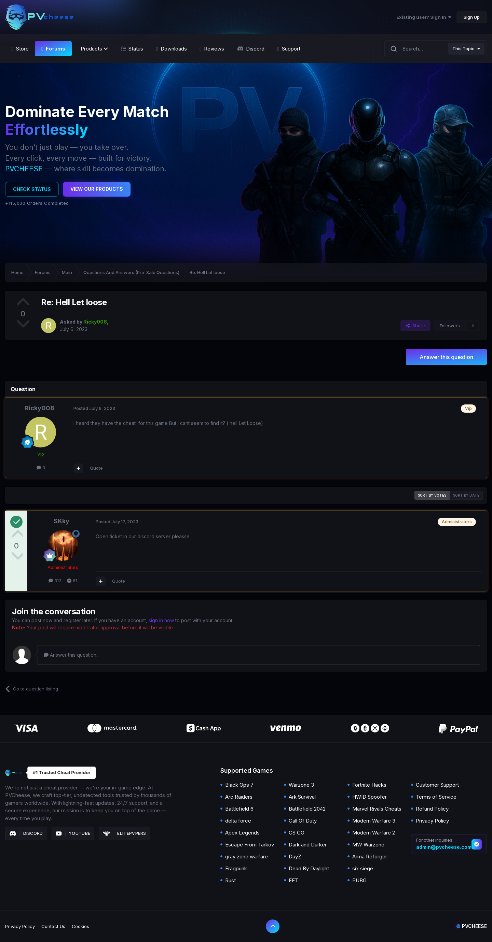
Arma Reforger (369, 856)
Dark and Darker (308, 844)
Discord (26, 833)
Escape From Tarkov (249, 844)
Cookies (80, 926)
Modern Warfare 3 (373, 820)
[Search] (393, 49)
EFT (293, 880)
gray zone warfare (246, 856)
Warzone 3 (301, 784)
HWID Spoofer (369, 796)
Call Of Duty (303, 820)
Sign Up (472, 17)
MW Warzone (368, 844)
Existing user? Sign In (423, 17)
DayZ (295, 856)
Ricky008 (39, 408)
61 (72, 580)
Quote (96, 468)
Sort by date (466, 495)
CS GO (296, 832)
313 (55, 580)
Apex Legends (242, 832)
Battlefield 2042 (307, 808)
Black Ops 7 (239, 784)
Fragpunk (236, 868)
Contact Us (53, 926)
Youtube (73, 833)
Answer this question (446, 357)
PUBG (359, 880)
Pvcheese (471, 926)
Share (415, 325)
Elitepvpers (124, 833)
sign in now (161, 620)
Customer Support (437, 784)
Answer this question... (71, 655)
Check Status (32, 189)
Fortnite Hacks (369, 784)
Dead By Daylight (309, 868)
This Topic (463, 48)
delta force (238, 820)
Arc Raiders (238, 796)
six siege (362, 868)
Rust (230, 880)
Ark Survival (302, 796)
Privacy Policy (432, 820)
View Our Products (96, 189)
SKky (61, 521)
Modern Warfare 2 (373, 832)
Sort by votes (432, 495)
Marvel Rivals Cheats (376, 808)
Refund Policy (432, 808)
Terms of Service (436, 796)
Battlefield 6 (239, 808)
